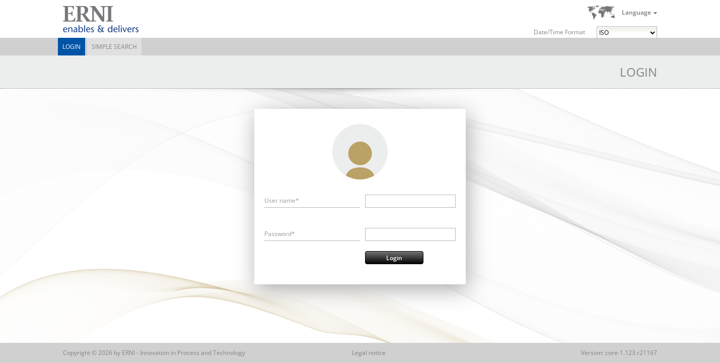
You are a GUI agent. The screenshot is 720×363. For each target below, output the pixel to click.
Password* (279, 233)
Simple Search (114, 46)
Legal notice (369, 352)
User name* (281, 200)
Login (71, 46)
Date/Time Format (559, 32)
